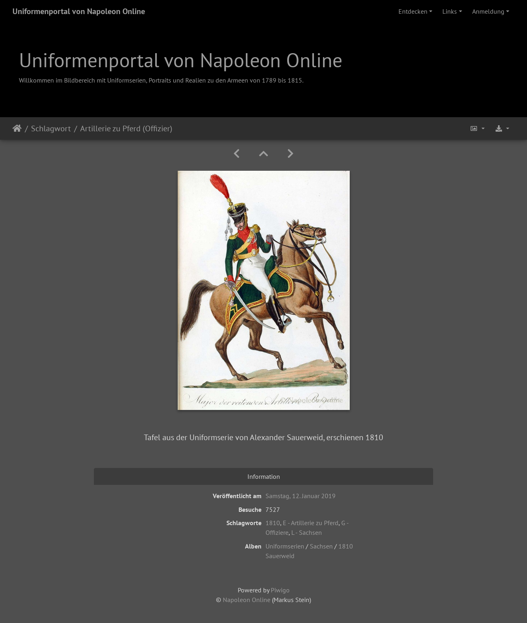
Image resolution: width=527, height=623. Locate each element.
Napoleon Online (246, 600)
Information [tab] (263, 476)
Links (449, 11)
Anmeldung (488, 11)
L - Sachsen (306, 532)
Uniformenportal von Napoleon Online (78, 11)
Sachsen (321, 546)
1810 (273, 523)
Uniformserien (285, 546)
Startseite (17, 128)
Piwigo (280, 590)
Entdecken (412, 11)
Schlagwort (51, 128)
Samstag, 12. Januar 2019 (301, 496)
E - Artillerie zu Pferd (310, 523)
